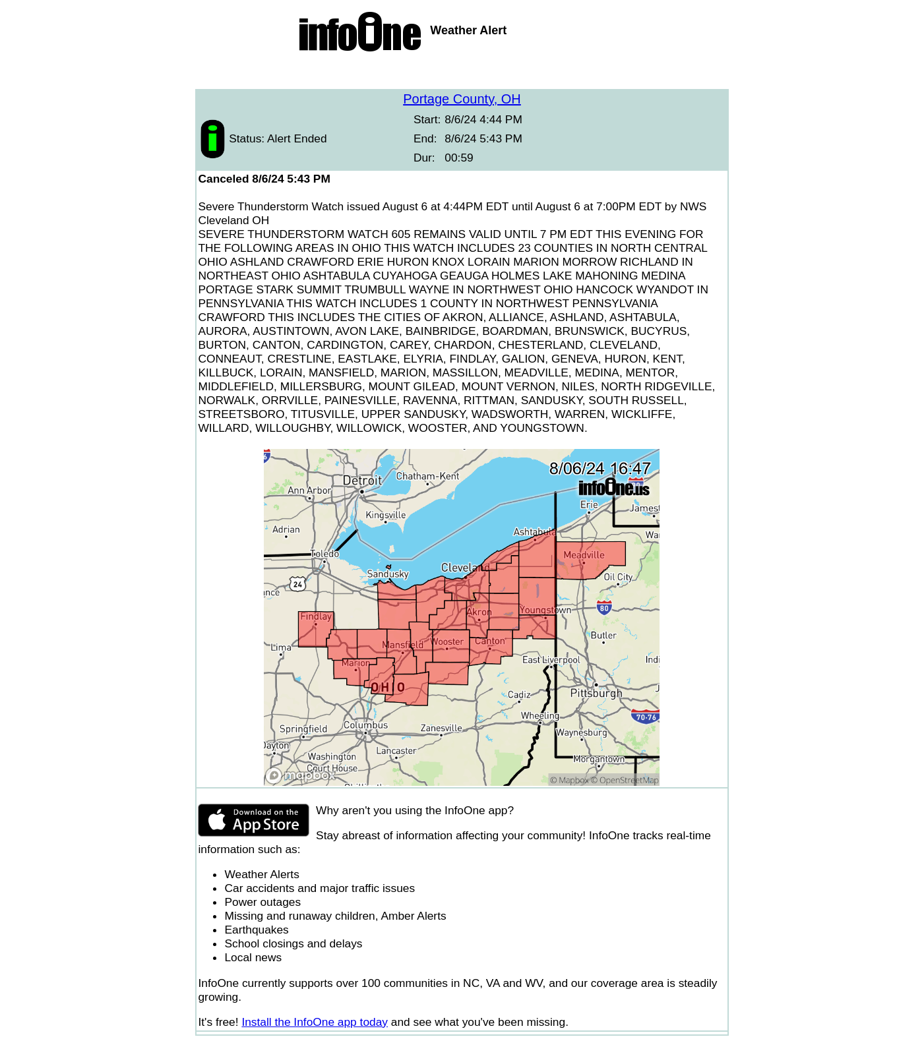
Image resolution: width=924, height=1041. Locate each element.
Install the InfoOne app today (314, 1021)
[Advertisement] (462, 72)
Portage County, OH (462, 99)
